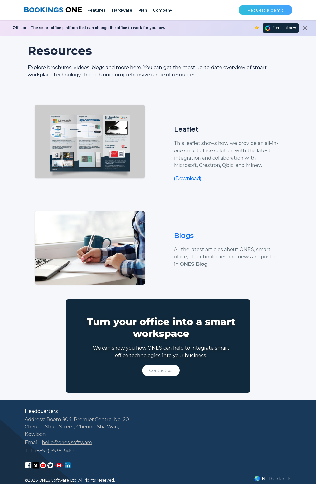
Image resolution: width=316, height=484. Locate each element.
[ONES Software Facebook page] (28, 465)
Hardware (122, 10)
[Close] (305, 28)
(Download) (187, 178)
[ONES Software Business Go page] (59, 465)
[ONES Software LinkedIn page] (67, 465)
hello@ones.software (67, 442)
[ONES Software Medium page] (35, 465)
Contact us (161, 370)
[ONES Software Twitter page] (50, 465)
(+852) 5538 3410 (54, 451)
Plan (142, 10)
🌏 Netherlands (272, 479)
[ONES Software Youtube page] (43, 465)
